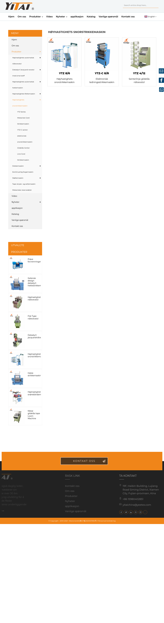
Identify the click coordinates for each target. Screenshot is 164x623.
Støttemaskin (17, 178)
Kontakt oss (128, 16)
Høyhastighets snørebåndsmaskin (37, 393)
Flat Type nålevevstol (33, 317)
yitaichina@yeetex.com (132, 504)
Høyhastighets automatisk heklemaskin (23, 85)
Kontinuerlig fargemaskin (22, 172)
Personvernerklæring (107, 521)
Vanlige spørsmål (108, 16)
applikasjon (77, 16)
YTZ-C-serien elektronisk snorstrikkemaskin (24, 136)
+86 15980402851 (128, 499)
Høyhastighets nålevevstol (35, 298)
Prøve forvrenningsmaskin (37, 260)
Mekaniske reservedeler (22, 190)
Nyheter (61, 17)
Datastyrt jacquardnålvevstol (37, 336)
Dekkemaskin (18, 166)
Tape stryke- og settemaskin (24, 184)
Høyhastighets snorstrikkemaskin (20, 103)
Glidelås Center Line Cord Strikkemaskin (23, 154)
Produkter (36, 17)
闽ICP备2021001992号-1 (89, 521)
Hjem (11, 16)
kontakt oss (89, 460)
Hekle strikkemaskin (34, 374)
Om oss (22, 16)
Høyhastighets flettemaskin (23, 94)
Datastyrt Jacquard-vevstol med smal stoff (23, 73)
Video (49, 16)
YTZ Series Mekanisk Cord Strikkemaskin (23, 118)
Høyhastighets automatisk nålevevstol (23, 61)
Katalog (91, 16)
